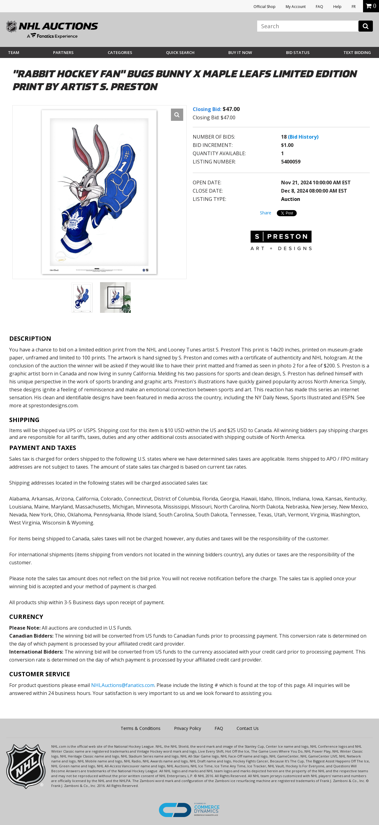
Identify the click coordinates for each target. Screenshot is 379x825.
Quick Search (180, 52)
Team (13, 52)
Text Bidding (357, 52)
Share (265, 213)
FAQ (319, 6)
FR (354, 6)
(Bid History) (303, 136)
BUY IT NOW (240, 52)
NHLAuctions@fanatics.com (122, 685)
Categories (120, 52)
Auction (290, 199)
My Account (296, 6)
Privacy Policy (187, 728)
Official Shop (264, 6)
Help (337, 6)
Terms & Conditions (140, 728)
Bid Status (298, 52)
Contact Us (248, 728)
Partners (63, 52)
